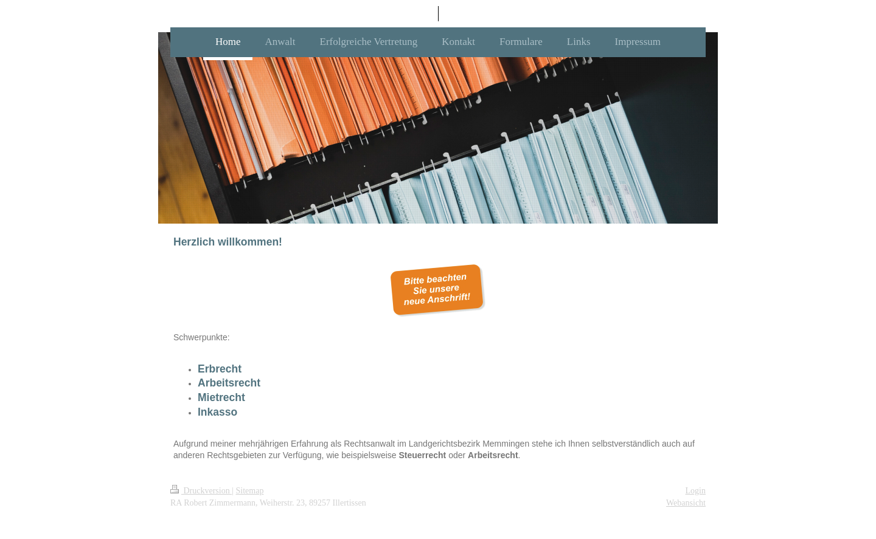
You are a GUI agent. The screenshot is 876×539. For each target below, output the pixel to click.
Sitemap (250, 490)
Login (696, 490)
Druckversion (201, 490)
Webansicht (686, 502)
